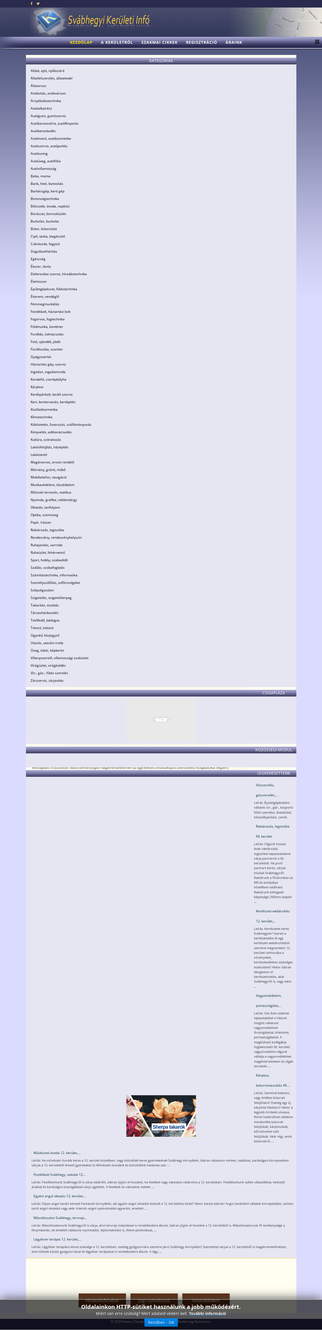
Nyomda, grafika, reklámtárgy (54, 499)
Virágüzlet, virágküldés (48, 665)
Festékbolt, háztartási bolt (51, 311)
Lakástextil (39, 454)
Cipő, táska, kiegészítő (48, 236)
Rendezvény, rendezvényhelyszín (56, 537)
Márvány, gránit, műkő (48, 469)
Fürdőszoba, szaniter (47, 349)
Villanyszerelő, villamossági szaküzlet (59, 658)
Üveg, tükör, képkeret (47, 650)
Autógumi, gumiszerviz (48, 115)
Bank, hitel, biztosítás (47, 183)
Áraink (234, 42)
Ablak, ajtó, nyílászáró (47, 70)
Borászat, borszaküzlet (48, 213)
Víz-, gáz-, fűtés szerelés (49, 673)
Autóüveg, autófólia (46, 161)
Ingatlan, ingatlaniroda (48, 371)
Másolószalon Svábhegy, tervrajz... (60, 1217)
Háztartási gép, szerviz (48, 364)
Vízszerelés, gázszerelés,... (267, 790)
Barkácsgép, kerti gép (47, 191)
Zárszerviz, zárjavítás (47, 680)
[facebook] (32, 3)
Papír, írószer (41, 522)
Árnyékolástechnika (46, 100)
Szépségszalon (42, 590)
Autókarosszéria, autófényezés (55, 123)
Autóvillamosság (43, 168)
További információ (207, 1313)
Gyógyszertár (41, 356)
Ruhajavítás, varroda (46, 545)
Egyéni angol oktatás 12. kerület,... (59, 1196)
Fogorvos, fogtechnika (48, 319)
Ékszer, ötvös (41, 266)
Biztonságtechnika (45, 198)
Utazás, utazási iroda (47, 642)
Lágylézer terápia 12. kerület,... (57, 1239)
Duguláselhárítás (44, 251)
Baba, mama (40, 176)
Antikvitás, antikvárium (48, 93)
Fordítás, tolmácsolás (47, 334)
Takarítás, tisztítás (45, 605)
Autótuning (39, 153)
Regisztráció (201, 42)
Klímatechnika (41, 417)
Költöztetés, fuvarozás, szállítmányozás (61, 424)
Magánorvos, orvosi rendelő (52, 462)
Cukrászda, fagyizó (45, 243)
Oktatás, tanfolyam (45, 507)
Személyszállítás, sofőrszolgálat (55, 582)
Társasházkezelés (45, 612)
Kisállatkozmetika (44, 409)
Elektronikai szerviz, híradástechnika (59, 274)
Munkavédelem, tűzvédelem (52, 484)
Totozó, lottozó (42, 627)
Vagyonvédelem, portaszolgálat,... (269, 1000)
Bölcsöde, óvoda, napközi (50, 206)
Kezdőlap (81, 42)
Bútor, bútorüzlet (44, 228)
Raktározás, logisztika (47, 530)
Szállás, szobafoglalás (48, 567)
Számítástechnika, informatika (54, 575)
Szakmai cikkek (159, 42)
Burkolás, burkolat (45, 221)
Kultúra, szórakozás (46, 439)
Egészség (38, 259)
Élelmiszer (39, 281)
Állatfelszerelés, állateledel (51, 78)
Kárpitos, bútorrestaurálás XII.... (273, 1080)
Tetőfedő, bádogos (45, 620)
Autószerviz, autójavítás (49, 146)
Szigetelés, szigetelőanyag (51, 597)
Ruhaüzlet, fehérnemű (48, 552)
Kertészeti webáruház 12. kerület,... (273, 916)
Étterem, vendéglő (45, 296)
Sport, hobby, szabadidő (49, 560)
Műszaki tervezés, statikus (51, 492)
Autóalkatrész (41, 108)
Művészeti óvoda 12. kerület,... (56, 1152)
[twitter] (38, 3)
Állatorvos (38, 85)
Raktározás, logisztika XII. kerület (272, 831)
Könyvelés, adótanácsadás (51, 432)
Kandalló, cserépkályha (48, 379)
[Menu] (315, 42)
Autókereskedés (43, 131)
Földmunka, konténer (47, 326)
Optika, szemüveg (44, 514)
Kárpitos (37, 387)
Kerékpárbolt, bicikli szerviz (52, 394)
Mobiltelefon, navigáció (49, 477)
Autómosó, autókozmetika (51, 138)
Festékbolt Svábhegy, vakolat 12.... (59, 1174)
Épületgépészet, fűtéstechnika (54, 289)
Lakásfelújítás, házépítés (50, 447)
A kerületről (117, 42)
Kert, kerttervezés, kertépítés (53, 402)
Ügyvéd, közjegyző (45, 635)
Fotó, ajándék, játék (45, 341)
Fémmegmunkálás (45, 304)
